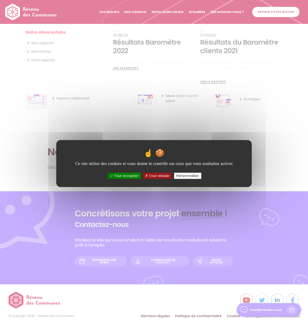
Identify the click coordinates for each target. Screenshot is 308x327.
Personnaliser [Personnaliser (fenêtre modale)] (187, 175)
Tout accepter (124, 175)
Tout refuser (157, 175)
